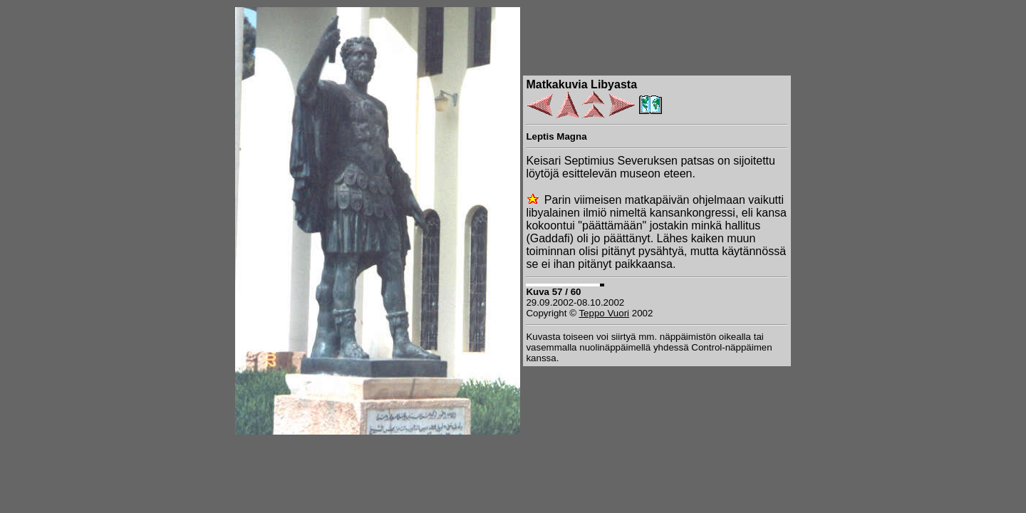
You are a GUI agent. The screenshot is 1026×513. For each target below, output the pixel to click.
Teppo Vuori (604, 313)
